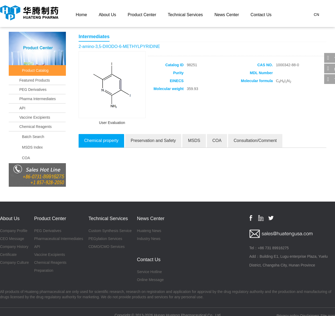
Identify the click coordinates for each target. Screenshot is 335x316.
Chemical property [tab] (101, 140)
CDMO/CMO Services (106, 246)
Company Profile (14, 231)
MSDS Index (32, 147)
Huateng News (149, 231)
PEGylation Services (105, 239)
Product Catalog (35, 70)
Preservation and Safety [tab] (153, 140)
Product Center (142, 14)
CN (316, 14)
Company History (14, 246)
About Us (107, 14)
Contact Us (261, 14)
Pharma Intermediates (37, 99)
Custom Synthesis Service (110, 231)
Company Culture (14, 262)
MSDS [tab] (194, 140)
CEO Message (12, 239)
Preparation (43, 270)
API (22, 108)
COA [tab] (217, 140)
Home (81, 14)
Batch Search (33, 137)
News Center (226, 14)
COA (26, 158)
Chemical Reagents (35, 126)
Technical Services (185, 14)
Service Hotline (149, 272)
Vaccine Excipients (34, 117)
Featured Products (34, 80)
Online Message (150, 280)
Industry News (149, 239)
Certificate (8, 254)
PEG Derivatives (33, 89)
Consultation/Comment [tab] (255, 140)
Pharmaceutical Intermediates (58, 239)
